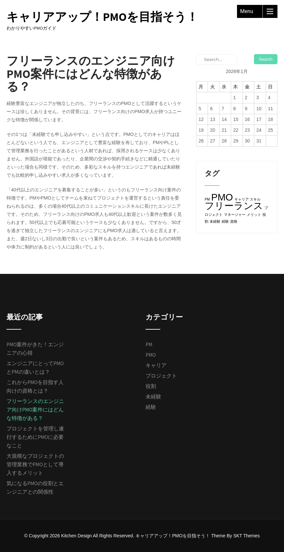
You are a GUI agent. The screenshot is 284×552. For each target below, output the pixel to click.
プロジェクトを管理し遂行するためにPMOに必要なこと (35, 437)
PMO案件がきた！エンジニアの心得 (35, 348)
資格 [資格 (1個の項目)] (233, 221)
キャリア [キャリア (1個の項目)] (241, 199)
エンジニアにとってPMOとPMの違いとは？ (35, 367)
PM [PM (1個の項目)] (207, 199)
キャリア (156, 365)
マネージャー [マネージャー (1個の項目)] (234, 214)
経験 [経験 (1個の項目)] (225, 221)
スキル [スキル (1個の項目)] (255, 199)
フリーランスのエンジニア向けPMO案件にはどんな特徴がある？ (35, 410)
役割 (151, 386)
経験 (151, 407)
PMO (151, 354)
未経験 (153, 396)
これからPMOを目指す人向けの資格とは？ (35, 386)
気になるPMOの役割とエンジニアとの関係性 (35, 487)
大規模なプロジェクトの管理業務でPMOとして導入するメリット (35, 464)
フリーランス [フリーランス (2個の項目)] (234, 205)
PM (149, 344)
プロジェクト (161, 375)
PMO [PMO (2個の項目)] (222, 197)
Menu (246, 11)
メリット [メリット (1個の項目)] (254, 214)
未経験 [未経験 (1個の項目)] (215, 221)
